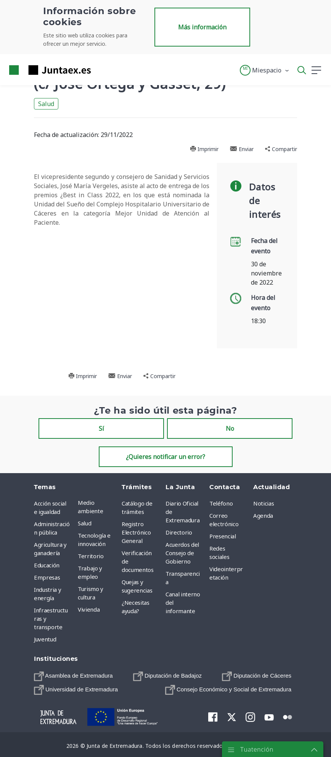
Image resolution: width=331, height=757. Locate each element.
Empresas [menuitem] (47, 577)
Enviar (242, 149)
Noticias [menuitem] (263, 503)
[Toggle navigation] (101, 69)
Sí (101, 428)
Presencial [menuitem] (222, 536)
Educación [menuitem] (46, 565)
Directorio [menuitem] (179, 532)
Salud (46, 104)
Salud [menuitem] (84, 523)
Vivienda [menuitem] (89, 609)
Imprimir (204, 149)
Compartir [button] (281, 149)
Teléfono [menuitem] (221, 503)
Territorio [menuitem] (91, 556)
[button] (264, 70)
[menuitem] (73, 676)
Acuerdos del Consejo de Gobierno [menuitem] (182, 553)
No (230, 428)
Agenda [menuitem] (263, 515)
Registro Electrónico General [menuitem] (136, 532)
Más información (202, 27)
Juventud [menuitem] (45, 639)
